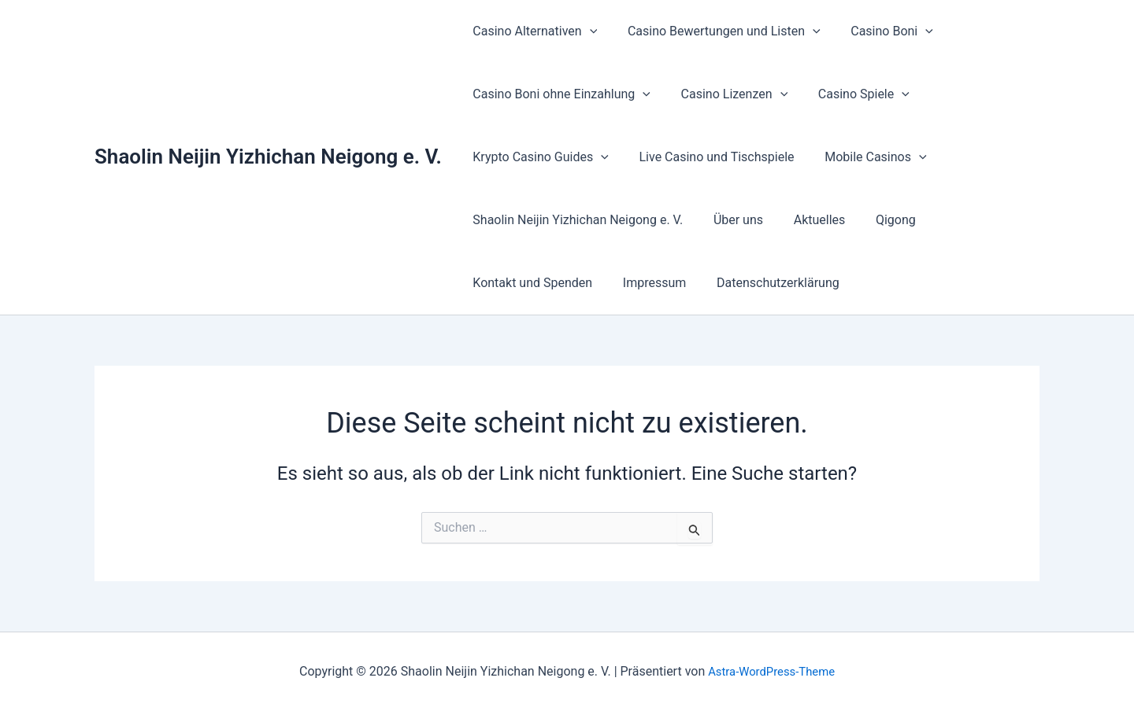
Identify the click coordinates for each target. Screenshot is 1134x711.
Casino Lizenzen (726, 94)
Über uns (730, 219)
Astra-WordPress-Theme (771, 671)
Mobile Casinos (863, 157)
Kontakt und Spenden (530, 282)
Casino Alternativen (532, 31)
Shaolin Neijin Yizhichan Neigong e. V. (268, 156)
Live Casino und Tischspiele (709, 156)
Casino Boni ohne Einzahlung (559, 94)
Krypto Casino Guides (538, 157)
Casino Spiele (850, 94)
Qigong (878, 219)
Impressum (647, 282)
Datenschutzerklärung (764, 282)
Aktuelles (806, 219)
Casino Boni (879, 31)
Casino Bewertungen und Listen (716, 31)
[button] (587, 31)
